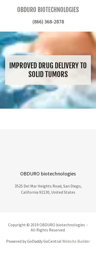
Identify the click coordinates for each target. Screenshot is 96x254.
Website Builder (76, 241)
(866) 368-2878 (48, 21)
